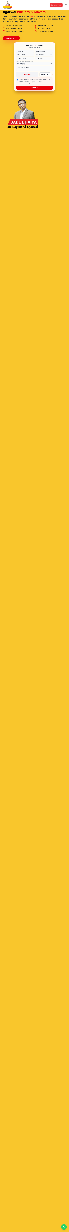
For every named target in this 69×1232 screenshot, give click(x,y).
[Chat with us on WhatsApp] (64, 1227)
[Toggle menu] (66, 5)
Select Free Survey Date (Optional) (24, 61)
